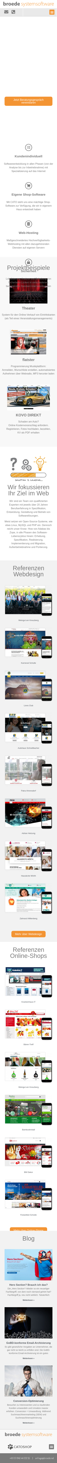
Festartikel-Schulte (28, 1215)
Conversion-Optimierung (28, 1401)
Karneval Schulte (28, 663)
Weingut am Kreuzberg (28, 620)
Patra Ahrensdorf (28, 791)
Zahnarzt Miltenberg (28, 918)
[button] (51, 12)
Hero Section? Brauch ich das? (28, 1284)
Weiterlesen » (28, 1300)
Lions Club (28, 705)
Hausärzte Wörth (28, 876)
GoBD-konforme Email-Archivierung (28, 1342)
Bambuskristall (28, 1130)
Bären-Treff (28, 1044)
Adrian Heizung (28, 833)
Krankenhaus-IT (28, 1002)
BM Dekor (28, 1172)
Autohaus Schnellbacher (28, 748)
